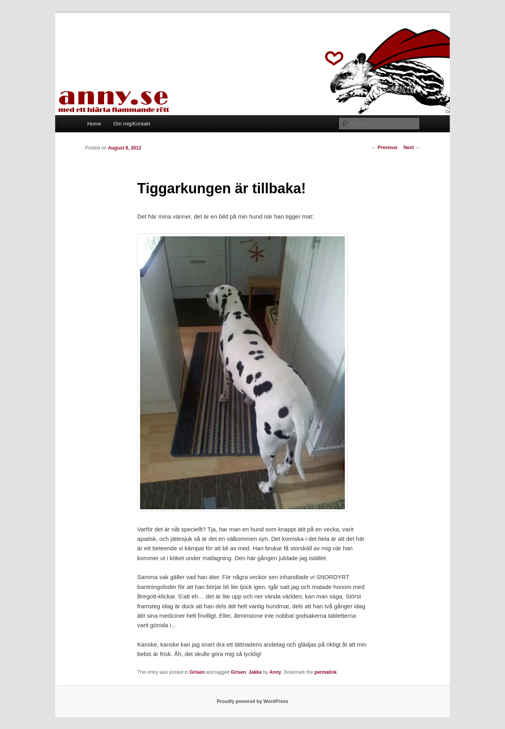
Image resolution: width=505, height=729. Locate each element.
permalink (325, 672)
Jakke (255, 672)
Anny (275, 672)
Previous (385, 147)
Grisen (197, 672)
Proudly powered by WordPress (252, 701)
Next (412, 147)
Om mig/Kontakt (131, 124)
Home (94, 124)
